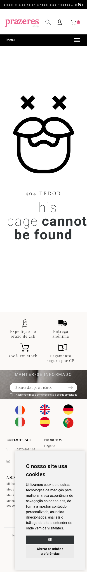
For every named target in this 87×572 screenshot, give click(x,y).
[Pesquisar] (48, 22)
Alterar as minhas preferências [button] (50, 551)
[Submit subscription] (70, 387)
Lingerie (49, 446)
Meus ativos (15, 489)
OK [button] (50, 539)
